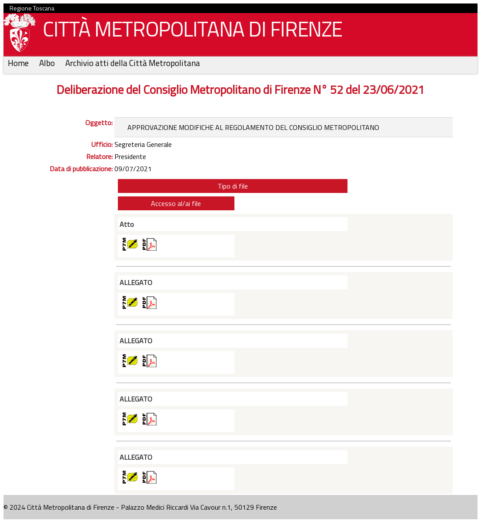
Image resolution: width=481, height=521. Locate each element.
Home (19, 62)
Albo (48, 62)
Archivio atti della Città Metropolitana (132, 62)
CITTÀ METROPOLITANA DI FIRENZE (189, 31)
